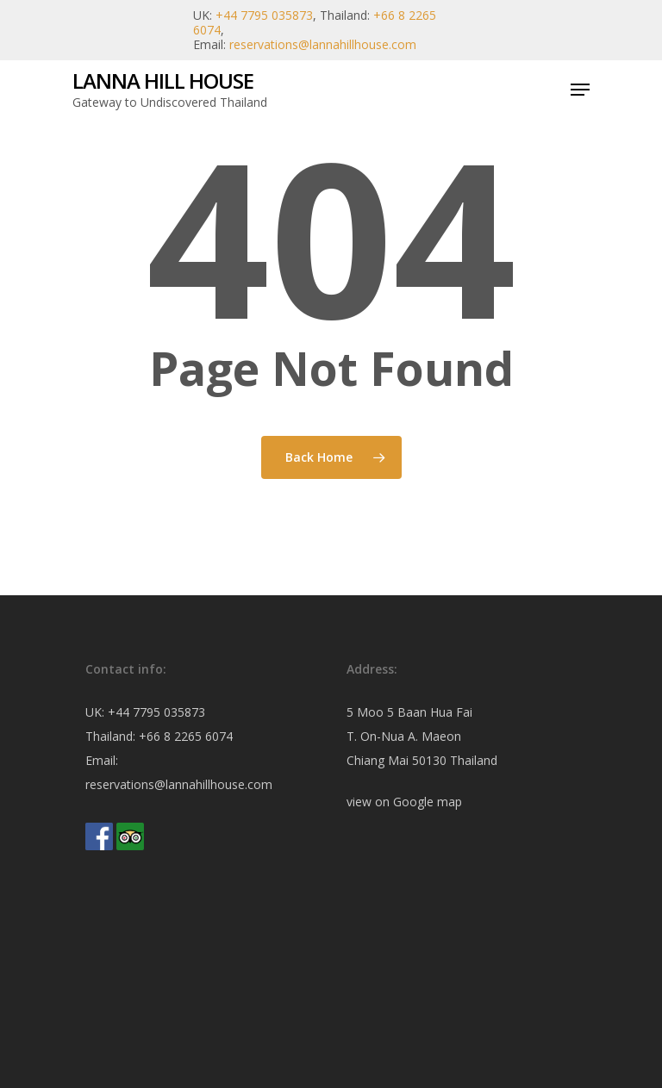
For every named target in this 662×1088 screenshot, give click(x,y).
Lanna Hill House (162, 81)
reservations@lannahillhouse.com (322, 44)
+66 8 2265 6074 (186, 736)
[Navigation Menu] (580, 89)
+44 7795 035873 (264, 15)
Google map (427, 801)
